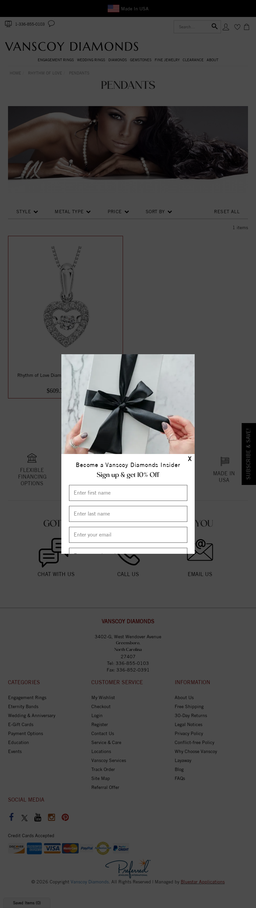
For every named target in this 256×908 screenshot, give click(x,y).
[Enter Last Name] (128, 514)
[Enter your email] (128, 535)
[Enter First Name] (128, 493)
